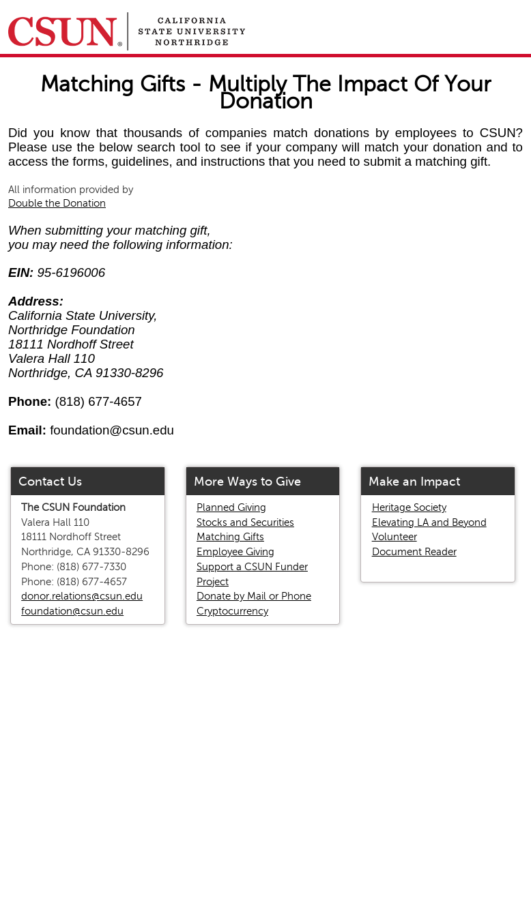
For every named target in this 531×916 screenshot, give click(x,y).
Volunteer (394, 536)
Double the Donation (57, 203)
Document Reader (414, 551)
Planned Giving (231, 507)
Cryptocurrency (232, 611)
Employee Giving (235, 551)
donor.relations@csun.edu (82, 596)
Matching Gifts (230, 536)
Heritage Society (409, 507)
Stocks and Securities (245, 522)
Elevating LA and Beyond (429, 522)
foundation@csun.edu (72, 611)
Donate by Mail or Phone (254, 596)
